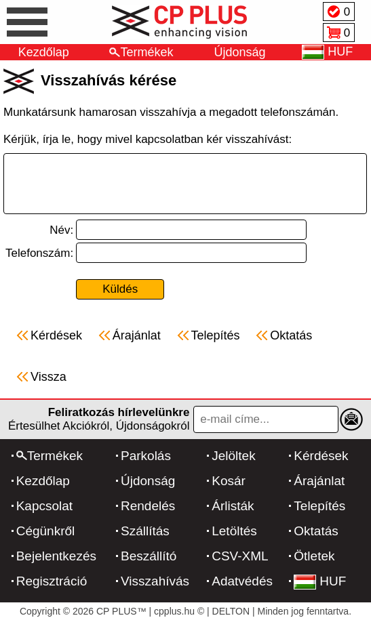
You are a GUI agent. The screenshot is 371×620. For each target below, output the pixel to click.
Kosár (229, 481)
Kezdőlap (43, 52)
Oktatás (316, 531)
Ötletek (314, 556)
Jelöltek (233, 456)
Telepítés (319, 506)
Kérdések (321, 456)
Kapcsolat (44, 506)
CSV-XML (240, 556)
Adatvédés (242, 581)
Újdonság (240, 52)
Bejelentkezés (56, 556)
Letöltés (234, 531)
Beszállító (148, 556)
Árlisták (233, 506)
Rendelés (148, 506)
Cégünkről (45, 531)
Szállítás (145, 531)
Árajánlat (319, 481)
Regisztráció (51, 581)
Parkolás (146, 456)
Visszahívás (155, 581)
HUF (320, 581)
